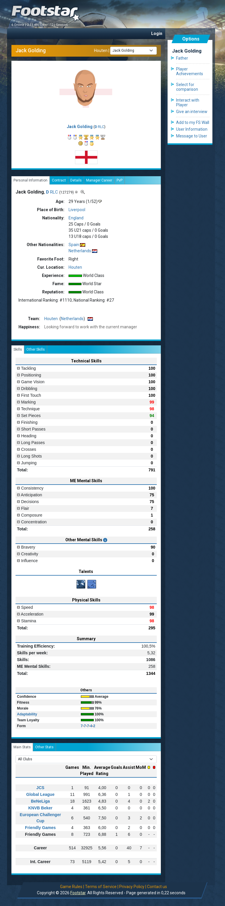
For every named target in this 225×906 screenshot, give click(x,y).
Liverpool (77, 209)
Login (156, 33)
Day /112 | (48, 25)
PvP (119, 180)
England (76, 218)
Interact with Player (187, 102)
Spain (74, 244)
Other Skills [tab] (35, 349)
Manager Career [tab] (99, 180)
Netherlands (80, 250)
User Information (191, 129)
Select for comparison (187, 87)
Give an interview (191, 111)
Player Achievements (189, 71)
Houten (101, 50)
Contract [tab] (59, 180)
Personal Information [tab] (30, 180)
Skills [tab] (17, 349)
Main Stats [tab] (22, 747)
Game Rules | (72, 886)
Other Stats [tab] (44, 747)
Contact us (157, 886)
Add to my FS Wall (192, 122)
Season (62, 25)
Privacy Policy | (132, 886)
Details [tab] (76, 180)
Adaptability (27, 714)
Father (182, 58)
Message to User (191, 136)
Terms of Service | (101, 886)
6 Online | (19, 25)
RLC (99, 127)
